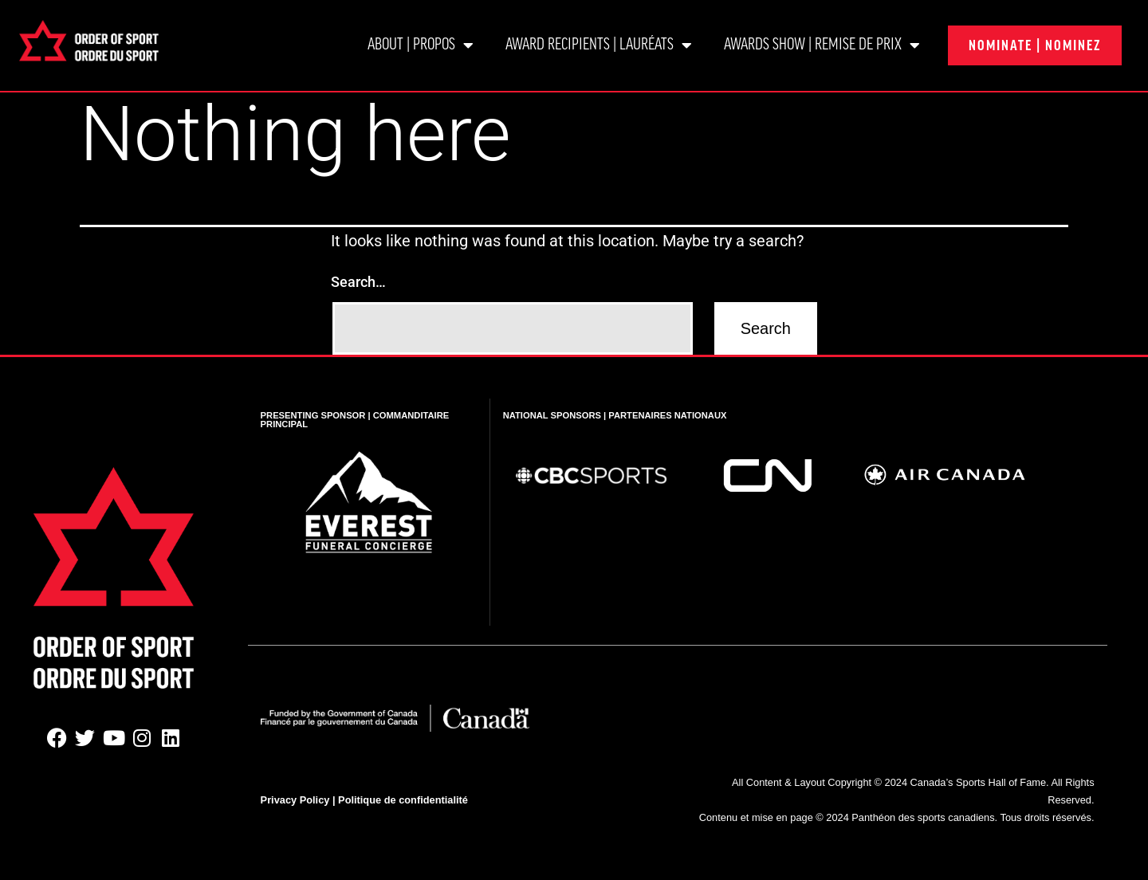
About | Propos (421, 45)
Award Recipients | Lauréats (598, 45)
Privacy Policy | (299, 800)
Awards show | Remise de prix (822, 45)
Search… (358, 281)
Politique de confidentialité (403, 800)
